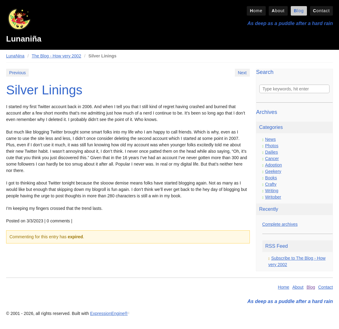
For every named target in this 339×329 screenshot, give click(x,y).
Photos (272, 145)
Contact (321, 10)
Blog (299, 10)
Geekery (273, 171)
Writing (271, 190)
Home (256, 10)
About (278, 10)
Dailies (271, 152)
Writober (273, 197)
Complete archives (280, 224)
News (270, 139)
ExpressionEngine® (109, 313)
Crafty (270, 184)
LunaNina (15, 55)
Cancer (272, 158)
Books (271, 177)
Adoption (273, 165)
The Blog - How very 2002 (56, 55)
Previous (17, 72)
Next (242, 72)
